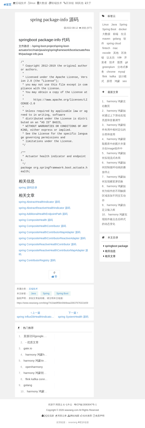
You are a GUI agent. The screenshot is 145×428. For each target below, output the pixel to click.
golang (28, 385)
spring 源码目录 (28, 187)
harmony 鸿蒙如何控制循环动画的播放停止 (114, 167)
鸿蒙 (118, 81)
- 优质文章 (32, 342)
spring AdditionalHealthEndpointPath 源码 (43, 213)
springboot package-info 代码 (121, 245)
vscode (106, 52)
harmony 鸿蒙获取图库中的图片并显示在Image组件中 (114, 144)
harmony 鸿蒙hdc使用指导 (42, 354)
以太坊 (111, 57)
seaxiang (73, 422)
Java (33, 293)
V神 (119, 57)
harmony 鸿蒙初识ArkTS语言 (42, 372)
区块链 (68, 3)
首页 (7, 4)
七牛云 (68, 404)
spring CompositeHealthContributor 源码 (42, 225)
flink (105, 76)
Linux (105, 24)
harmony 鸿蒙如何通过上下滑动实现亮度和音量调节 (114, 115)
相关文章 (109, 256)
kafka (113, 76)
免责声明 (98, 415)
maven (106, 38)
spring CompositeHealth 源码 (36, 219)
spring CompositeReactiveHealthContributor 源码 (47, 244)
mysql (121, 71)
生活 (123, 33)
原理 (110, 81)
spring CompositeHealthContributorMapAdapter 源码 (49, 232)
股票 (120, 62)
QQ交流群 (48, 415)
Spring (46, 293)
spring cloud (114, 43)
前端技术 (55, 3)
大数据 (42, 3)
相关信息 (109, 251)
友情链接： (62, 422)
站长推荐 (86, 415)
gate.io (28, 348)
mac (115, 48)
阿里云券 (61, 415)
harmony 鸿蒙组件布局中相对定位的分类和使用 (114, 129)
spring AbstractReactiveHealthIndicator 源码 (44, 207)
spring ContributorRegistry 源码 (37, 260)
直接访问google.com (37, 336)
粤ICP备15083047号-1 (85, 404)
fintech (106, 48)
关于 (88, 3)
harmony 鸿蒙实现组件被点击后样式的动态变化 (114, 219)
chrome (111, 71)
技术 (112, 62)
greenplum (109, 66)
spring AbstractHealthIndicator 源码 (39, 201)
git (126, 62)
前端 (116, 33)
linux (31, 3)
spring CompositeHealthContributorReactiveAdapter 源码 (52, 238)
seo (125, 81)
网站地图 (73, 415)
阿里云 (59, 404)
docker (123, 29)
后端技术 (19, 3)
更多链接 (83, 422)
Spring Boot (62, 293)
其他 (79, 3)
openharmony (34, 366)
